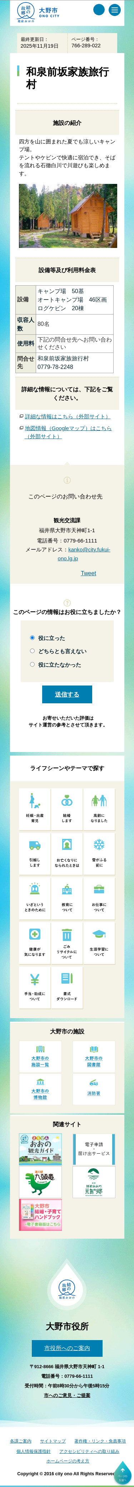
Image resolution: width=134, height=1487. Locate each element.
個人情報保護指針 (33, 1451)
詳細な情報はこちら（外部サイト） (68, 416)
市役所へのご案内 (67, 1348)
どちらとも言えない (62, 651)
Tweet (88, 573)
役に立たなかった (59, 665)
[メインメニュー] (115, 10)
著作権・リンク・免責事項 (100, 1441)
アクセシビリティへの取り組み (89, 1451)
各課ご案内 (20, 1441)
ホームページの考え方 (67, 1461)
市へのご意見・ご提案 (67, 1395)
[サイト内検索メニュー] (99, 9)
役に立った (51, 638)
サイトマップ (53, 1441)
